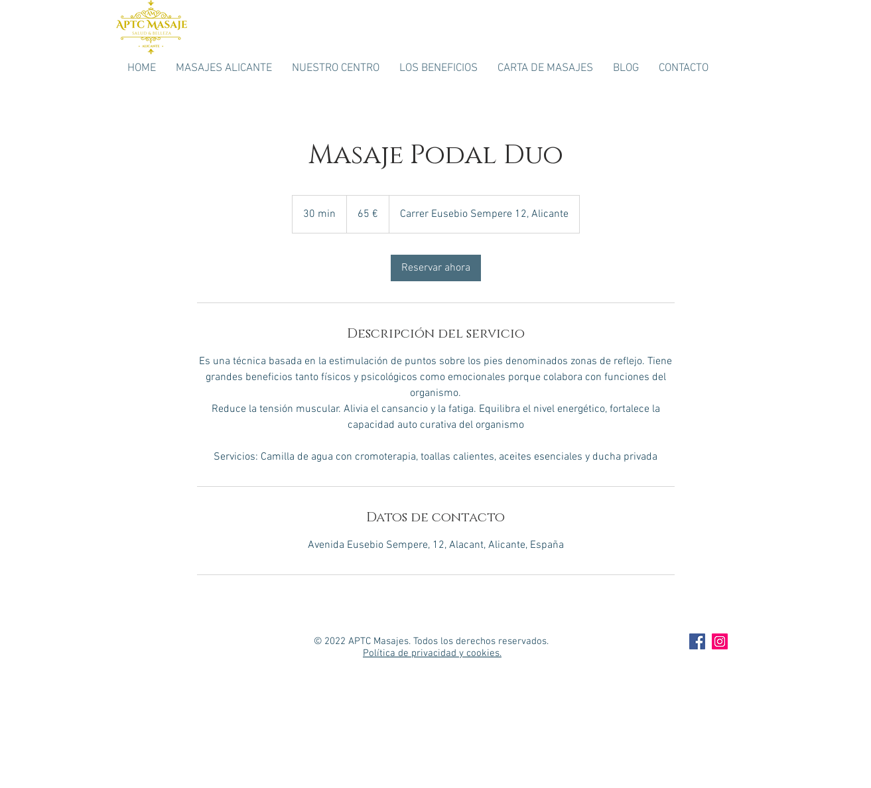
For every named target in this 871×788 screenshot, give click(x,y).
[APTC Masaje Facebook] (697, 641)
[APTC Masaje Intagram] (720, 641)
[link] (436, 268)
